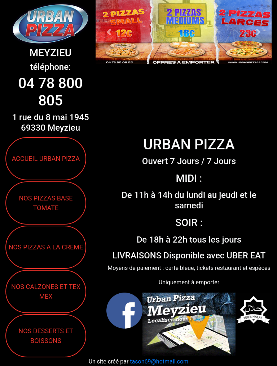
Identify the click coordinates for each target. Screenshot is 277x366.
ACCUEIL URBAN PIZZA (46, 158)
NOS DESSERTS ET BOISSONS (45, 335)
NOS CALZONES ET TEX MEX (45, 291)
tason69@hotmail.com (159, 361)
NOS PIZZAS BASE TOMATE (45, 203)
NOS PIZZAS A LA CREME (46, 247)
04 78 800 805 (50, 92)
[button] (109, 32)
